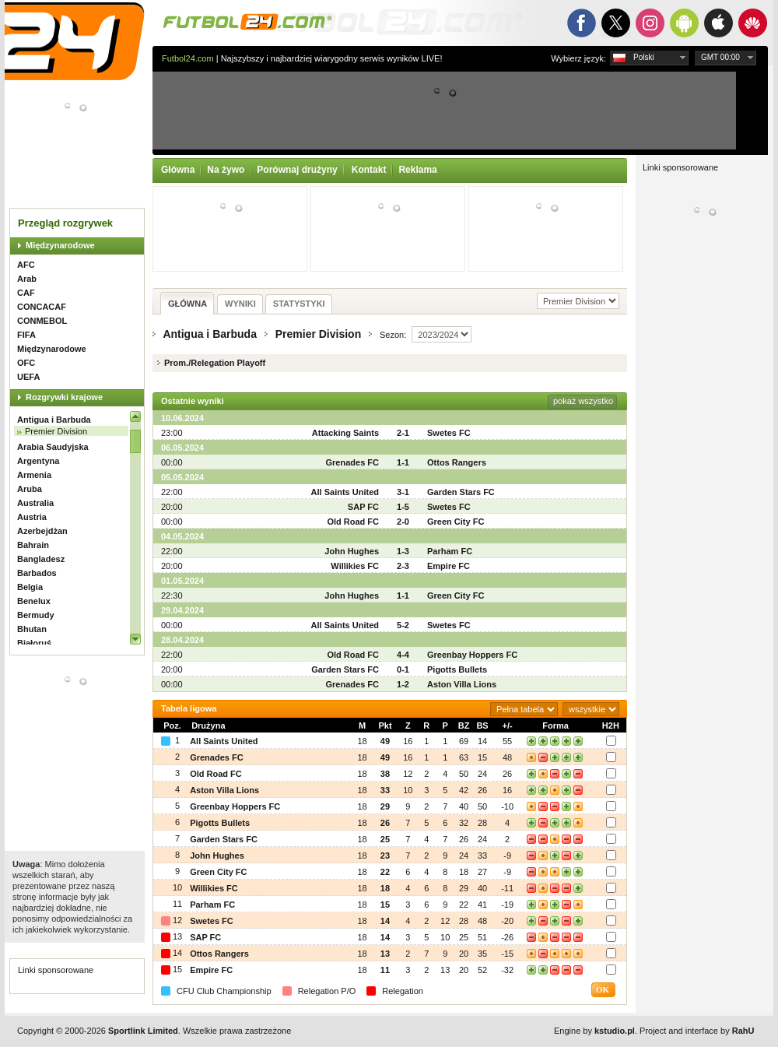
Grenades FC (352, 462)
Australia (35, 503)
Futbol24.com (188, 58)
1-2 (403, 684)
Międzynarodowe (60, 245)
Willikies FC (355, 566)
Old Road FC (353, 521)
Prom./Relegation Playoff (214, 362)
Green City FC (455, 521)
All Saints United (345, 492)
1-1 (403, 462)
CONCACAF (41, 306)
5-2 (403, 625)
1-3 (403, 551)
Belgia (30, 587)
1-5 (403, 506)
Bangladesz (41, 559)
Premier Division (56, 431)
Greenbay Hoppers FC (472, 654)
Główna (177, 169)
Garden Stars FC (461, 492)
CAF (26, 292)
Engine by (594, 1030)
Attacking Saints (345, 432)
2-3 (403, 566)
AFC (26, 264)
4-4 (403, 654)
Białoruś (34, 643)
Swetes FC (449, 432)
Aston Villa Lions (461, 684)
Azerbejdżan (42, 531)
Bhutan (32, 629)
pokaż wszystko (583, 401)
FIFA (26, 334)
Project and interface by (697, 1030)
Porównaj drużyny (297, 169)
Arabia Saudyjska (53, 446)
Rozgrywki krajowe (64, 397)
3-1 (403, 492)
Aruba (29, 489)
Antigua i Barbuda (54, 419)
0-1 (403, 669)
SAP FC (363, 506)
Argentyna (38, 461)
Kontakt (369, 169)
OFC (26, 362)
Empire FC (448, 566)
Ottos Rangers (456, 462)
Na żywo (225, 169)
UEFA (28, 376)
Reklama (417, 169)
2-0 (403, 521)
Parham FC (449, 551)
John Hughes (351, 551)
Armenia (34, 475)
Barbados (37, 573)
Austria (32, 517)
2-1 (403, 432)
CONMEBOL (42, 320)
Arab (27, 278)
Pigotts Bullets (457, 669)
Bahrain (33, 545)
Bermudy (35, 615)
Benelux (34, 601)
